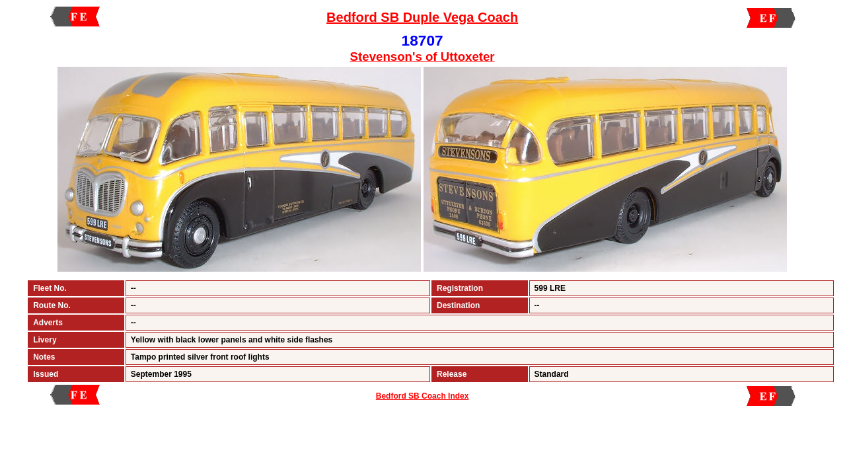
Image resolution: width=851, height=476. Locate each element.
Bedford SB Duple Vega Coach (422, 17)
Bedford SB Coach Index (422, 396)
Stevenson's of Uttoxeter (422, 56)
